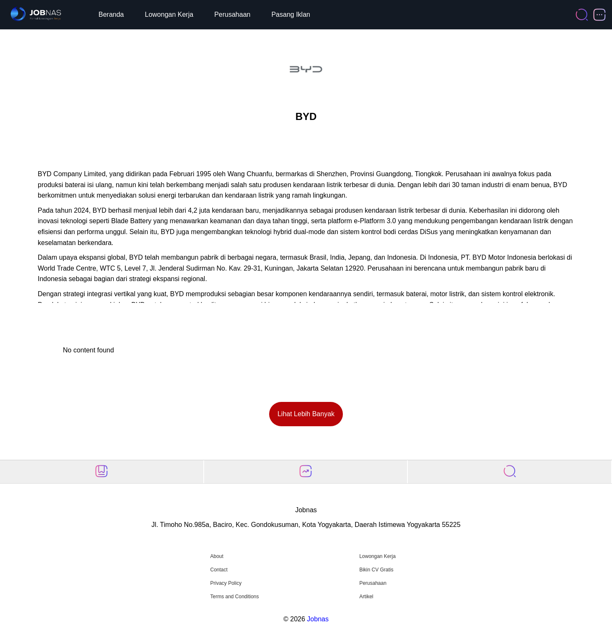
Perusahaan (232, 14)
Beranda (111, 14)
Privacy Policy (225, 583)
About (216, 556)
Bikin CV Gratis (376, 570)
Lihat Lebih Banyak (306, 413)
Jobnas (318, 619)
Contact (218, 570)
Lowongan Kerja (169, 14)
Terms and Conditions (234, 597)
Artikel (366, 597)
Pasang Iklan (290, 14)
